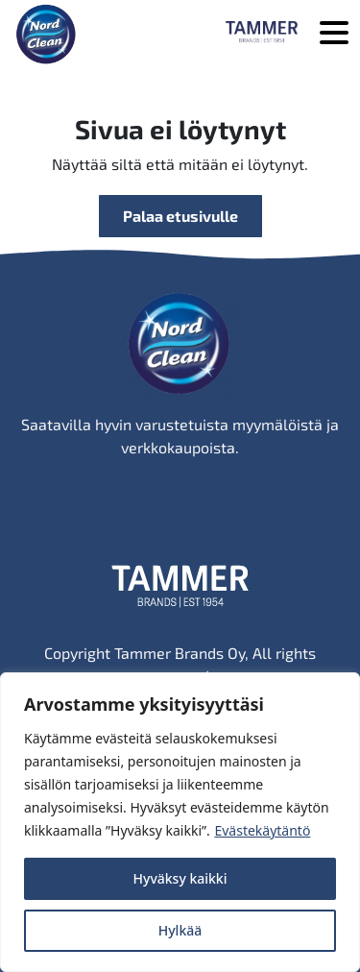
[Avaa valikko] (334, 34)
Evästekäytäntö (262, 830)
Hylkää (180, 930)
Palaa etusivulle (180, 216)
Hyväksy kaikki (180, 878)
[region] (180, 822)
